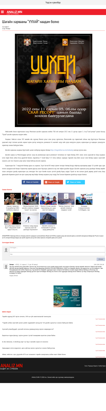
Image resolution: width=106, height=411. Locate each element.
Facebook (3, 7)
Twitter (11, 7)
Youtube (18, 7)
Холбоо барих (102, 366)
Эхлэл (86, 366)
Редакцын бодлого (93, 366)
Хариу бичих (13, 275)
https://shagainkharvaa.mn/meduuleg (61, 150)
